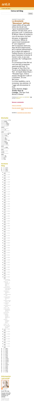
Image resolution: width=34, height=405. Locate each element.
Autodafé (3, 122)
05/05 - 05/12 (7, 255)
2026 (4, 167)
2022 (4, 350)
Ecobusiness (6, 312)
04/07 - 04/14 (7, 264)
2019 (4, 354)
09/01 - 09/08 (7, 213)
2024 (4, 170)
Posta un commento (16, 105)
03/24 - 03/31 (7, 269)
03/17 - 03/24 (7, 272)
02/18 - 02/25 (7, 331)
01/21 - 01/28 (7, 341)
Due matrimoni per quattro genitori (7, 326)
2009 (4, 368)
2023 (4, 348)
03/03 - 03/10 (7, 276)
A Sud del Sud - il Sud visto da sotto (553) (7, 288)
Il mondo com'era (5, 130)
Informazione (4, 133)
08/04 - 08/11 (7, 223)
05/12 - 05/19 (7, 252)
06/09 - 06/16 (7, 242)
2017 (4, 357)
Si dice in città (4, 150)
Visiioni (3, 155)
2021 (4, 351)
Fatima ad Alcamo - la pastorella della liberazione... (7, 284)
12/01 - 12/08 (7, 181)
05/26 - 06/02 (7, 247)
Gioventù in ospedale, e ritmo (7, 292)
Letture (2, 139)
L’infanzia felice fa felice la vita (7, 298)
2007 (4, 371)
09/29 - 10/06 (7, 203)
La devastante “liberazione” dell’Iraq (7, 310)
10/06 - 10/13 (7, 201)
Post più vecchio (28, 108)
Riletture (3, 147)
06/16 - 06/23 (7, 240)
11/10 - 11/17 (7, 189)
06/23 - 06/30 (7, 238)
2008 (4, 370)
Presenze (3, 143)
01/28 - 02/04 (7, 338)
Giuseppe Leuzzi (5, 389)
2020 (4, 353)
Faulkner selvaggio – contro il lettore (7, 321)
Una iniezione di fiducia (7, 306)
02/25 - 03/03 (7, 329)
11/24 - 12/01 (7, 184)
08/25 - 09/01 (7, 216)
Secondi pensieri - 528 (7, 295)
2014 (4, 361)
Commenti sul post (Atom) (24, 112)
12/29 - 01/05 (7, 172)
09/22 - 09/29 (7, 206)
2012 (4, 364)
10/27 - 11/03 (7, 194)
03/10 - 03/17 (7, 274)
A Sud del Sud (4, 120)
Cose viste (3, 124)
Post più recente (16, 108)
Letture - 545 (6, 307)
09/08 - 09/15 (7, 211)
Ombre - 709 (6, 324)
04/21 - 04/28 (7, 259)
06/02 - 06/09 (7, 245)
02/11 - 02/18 (7, 333)
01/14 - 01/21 (7, 343)
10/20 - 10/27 (7, 196)
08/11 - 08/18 (7, 220)
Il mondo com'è (4, 126)
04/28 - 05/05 (7, 257)
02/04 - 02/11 (7, 336)
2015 (4, 360)
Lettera (2, 135)
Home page (22, 108)
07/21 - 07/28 (7, 228)
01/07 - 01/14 (7, 346)
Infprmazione (4, 134)
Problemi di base (5, 145)
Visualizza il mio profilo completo (5, 399)
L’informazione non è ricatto (7, 280)
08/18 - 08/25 (7, 218)
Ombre (2, 142)
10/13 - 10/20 (7, 198)
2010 (4, 367)
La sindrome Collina (6, 303)
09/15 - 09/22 (7, 208)
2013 (4, 363)
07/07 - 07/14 (7, 233)
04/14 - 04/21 (7, 262)
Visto (2, 159)
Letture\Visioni (4, 140)
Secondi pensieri (5, 148)
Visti (2, 158)
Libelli (2, 141)
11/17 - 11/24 (7, 186)
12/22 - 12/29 (7, 174)
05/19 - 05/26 (7, 250)
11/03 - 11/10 (7, 191)
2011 (4, 366)
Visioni (2, 156)
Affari (2, 121)
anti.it (6, 4)
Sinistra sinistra (4, 153)
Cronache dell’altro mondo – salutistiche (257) (7, 316)
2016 (4, 358)
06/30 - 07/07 (7, 235)
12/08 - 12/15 (7, 179)
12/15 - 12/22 (7, 177)
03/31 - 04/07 (7, 267)
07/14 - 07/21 (7, 230)
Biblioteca (18, 98)
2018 (4, 355)
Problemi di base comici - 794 (7, 301)
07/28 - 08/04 (7, 225)
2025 (4, 169)
